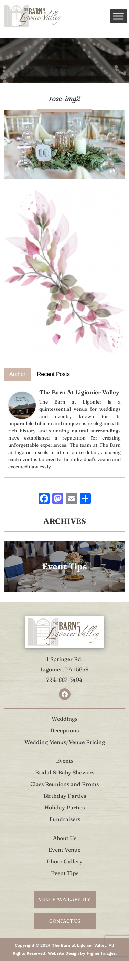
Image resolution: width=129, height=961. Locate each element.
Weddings (64, 718)
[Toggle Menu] (118, 16)
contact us (64, 921)
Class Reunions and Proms (64, 784)
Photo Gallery (65, 861)
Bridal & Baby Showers (64, 772)
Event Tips (64, 872)
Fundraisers (64, 819)
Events (64, 760)
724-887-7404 (64, 679)
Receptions (65, 730)
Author (17, 374)
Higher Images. (102, 953)
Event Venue (64, 849)
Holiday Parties (64, 807)
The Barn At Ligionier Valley (79, 392)
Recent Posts (53, 374)
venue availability (64, 899)
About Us (64, 837)
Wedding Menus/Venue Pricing (64, 741)
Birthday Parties (64, 795)
